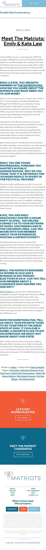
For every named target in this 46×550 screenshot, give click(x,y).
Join (23, 509)
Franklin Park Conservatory (22, 373)
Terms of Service (20, 542)
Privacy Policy (10, 542)
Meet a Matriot (37, 367)
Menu (35, 3)
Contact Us (33, 495)
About (12, 489)
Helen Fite (40, 373)
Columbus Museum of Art (32, 370)
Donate (12, 509)
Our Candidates (23, 455)
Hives (13, 495)
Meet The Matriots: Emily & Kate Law (23, 40)
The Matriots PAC (30, 85)
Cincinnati (14, 370)
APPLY (33, 493)
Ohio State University (26, 376)
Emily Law (4, 373)
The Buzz (12, 491)
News (33, 489)
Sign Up (34, 509)
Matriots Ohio (11, 3)
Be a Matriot (23, 418)
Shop (13, 493)
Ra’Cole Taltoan (6, 292)
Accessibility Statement (33, 542)
